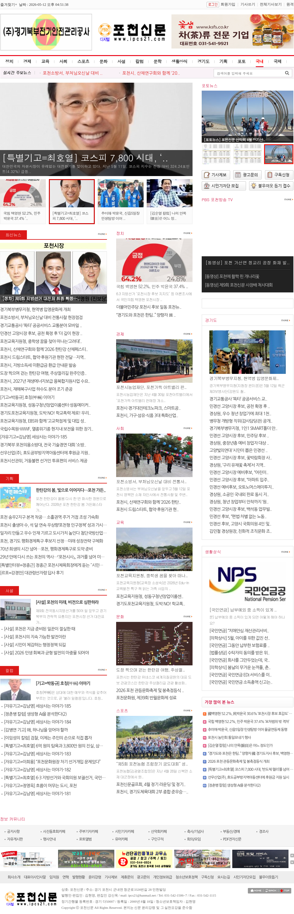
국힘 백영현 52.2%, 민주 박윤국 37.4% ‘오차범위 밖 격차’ (248, 722)
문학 (157, 61)
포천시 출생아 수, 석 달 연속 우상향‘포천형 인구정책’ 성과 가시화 (53, 525)
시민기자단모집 (244, 877)
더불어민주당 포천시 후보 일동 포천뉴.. (148, 307)
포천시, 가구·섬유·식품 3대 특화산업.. (147, 415)
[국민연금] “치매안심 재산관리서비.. (239, 631)
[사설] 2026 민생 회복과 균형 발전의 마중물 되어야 (45, 653)
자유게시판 (15, 839)
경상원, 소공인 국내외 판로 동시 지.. (239, 494)
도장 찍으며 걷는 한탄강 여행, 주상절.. (150, 670)
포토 (241, 61)
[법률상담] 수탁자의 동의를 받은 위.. (239, 653)
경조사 (263, 831)
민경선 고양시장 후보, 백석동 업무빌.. (240, 509)
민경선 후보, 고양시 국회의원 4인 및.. (240, 524)
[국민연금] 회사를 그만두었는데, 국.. (239, 660)
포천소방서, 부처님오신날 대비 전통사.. (151, 481)
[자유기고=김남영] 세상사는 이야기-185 (33, 437)
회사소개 (14, 877)
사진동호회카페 (54, 831)
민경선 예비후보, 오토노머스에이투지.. (241, 487)
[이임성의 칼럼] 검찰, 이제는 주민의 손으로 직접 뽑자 (47, 738)
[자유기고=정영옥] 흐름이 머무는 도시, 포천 (39, 786)
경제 (27, 61)
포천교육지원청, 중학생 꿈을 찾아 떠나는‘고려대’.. (41, 341)
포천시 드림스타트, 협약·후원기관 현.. (147, 509)
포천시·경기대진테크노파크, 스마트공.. (148, 408)
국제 (277, 61)
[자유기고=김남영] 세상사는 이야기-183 (36, 754)
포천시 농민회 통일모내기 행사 (229, 737)
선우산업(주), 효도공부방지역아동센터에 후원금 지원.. (45, 453)
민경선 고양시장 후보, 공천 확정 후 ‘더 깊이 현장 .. (41, 333)
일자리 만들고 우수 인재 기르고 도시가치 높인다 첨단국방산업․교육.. (57, 533)
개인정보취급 (162, 877)
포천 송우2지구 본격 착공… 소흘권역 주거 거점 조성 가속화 (49, 517)
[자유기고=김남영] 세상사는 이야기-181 (36, 794)
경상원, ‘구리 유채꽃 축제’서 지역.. (237, 465)
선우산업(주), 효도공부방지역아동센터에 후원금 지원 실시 (248, 777)
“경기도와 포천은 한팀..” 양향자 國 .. (145, 315)
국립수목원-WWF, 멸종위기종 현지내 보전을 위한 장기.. (46, 429)
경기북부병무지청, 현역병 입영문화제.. (243, 378)
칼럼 (139, 61)
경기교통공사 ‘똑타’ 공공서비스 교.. (238, 399)
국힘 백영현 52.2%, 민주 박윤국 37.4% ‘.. (21, 215)
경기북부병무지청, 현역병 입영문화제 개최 (36, 309)
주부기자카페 (88, 831)
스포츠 (83, 61)
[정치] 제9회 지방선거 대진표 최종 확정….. (40, 298)
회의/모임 (194, 839)
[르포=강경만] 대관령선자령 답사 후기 (31, 573)
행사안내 (49, 839)
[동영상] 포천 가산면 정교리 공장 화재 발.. (247, 262)
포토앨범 (85, 839)
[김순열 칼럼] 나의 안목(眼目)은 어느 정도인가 (240, 745)
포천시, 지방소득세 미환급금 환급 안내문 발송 (38, 365)
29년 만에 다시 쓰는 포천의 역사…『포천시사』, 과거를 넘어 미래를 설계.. (59, 557)
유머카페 (121, 839)
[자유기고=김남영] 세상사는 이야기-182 (36, 770)
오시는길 (223, 877)
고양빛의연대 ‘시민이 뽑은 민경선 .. (238, 450)
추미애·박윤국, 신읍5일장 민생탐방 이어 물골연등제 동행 (247, 730)
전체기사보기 (271, 4)
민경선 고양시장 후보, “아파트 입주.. (239, 480)
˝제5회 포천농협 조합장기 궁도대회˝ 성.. (152, 764)
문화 (103, 61)
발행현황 (78, 877)
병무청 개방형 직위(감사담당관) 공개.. (240, 421)
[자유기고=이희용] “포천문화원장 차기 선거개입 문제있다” (51, 762)
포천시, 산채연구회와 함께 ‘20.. (151, 73)
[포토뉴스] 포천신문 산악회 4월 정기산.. (234, 139)
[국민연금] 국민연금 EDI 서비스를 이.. (240, 675)
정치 (9, 61)
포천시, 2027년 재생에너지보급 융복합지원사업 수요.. (45, 381)
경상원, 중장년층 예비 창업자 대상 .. (239, 443)
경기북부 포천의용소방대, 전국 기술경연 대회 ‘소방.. (43, 445)
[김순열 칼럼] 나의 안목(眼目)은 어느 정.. (168, 215)
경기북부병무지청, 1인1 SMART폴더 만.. (243, 428)
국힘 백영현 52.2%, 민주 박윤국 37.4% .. (152, 286)
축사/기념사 (195, 831)
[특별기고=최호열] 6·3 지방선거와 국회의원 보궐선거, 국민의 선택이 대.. (63, 778)
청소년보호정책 (186, 877)
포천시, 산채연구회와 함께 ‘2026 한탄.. (148, 502)
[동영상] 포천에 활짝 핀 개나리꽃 (232, 276)
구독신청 (207, 877)
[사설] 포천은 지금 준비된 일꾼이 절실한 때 (38, 629)
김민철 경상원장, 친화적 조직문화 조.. (240, 531)
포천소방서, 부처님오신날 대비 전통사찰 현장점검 (41, 317)
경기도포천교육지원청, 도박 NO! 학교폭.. (150, 604)
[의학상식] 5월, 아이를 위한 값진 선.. (239, 638)
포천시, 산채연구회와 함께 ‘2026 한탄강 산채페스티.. (44, 349)
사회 (63, 61)
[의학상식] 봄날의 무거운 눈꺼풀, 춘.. (239, 667)
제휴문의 (127, 877)
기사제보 (111, 877)
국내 (259, 61)
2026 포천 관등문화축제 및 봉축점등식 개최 (238, 761)
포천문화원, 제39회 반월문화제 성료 (146, 698)
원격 (290, 4)
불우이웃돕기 (268, 877)
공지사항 (13, 831)
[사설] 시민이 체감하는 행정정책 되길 (34, 645)
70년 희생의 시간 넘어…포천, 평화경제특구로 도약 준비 (46, 549)
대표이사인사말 (35, 877)
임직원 (54, 877)
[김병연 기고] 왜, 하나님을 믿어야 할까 (35, 730)
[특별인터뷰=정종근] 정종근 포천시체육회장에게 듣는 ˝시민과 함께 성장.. (61, 565)
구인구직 (157, 839)
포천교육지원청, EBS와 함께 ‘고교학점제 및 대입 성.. (43, 421)
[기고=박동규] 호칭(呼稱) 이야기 (27, 397)
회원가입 (228, 4)
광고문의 (143, 877)
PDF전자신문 (232, 839)
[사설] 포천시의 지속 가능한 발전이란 (34, 637)
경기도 (203, 61)
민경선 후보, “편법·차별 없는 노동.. (237, 516)
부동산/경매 (231, 831)
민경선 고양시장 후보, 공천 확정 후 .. (239, 406)
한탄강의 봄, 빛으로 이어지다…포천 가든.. (70, 490)
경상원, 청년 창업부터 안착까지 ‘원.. (238, 502)
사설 (121, 61)
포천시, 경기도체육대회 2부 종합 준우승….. (152, 792)
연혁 (65, 877)
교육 (45, 61)
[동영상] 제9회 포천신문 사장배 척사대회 (239, 285)
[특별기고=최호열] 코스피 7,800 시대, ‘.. (85, 157)
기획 (223, 61)
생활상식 (179, 61)
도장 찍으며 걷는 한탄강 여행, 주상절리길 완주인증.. (43, 373)
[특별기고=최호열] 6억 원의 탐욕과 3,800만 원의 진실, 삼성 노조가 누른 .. (64, 746)
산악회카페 (159, 831)
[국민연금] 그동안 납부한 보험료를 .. (239, 645)
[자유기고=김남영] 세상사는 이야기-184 (36, 722)
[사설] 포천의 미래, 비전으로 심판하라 (67, 602)
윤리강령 (94, 877)
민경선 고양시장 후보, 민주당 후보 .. (239, 436)
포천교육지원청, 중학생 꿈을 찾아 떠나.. (152, 575)
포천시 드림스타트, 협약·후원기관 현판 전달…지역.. (43, 357)
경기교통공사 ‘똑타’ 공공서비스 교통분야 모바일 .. (41, 325)
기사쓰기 (248, 4)
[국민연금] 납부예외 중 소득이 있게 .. (243, 610)
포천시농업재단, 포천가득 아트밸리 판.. (151, 387)
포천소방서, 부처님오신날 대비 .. (73, 73)
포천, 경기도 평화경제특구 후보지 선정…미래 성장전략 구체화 (51, 541)
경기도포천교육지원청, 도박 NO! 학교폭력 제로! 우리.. (45, 413)
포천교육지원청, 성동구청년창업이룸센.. (149, 596)
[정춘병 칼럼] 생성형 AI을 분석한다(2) (34, 714)
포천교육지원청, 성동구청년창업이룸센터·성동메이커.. (45, 405)
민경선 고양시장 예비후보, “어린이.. (238, 472)
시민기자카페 (124, 831)
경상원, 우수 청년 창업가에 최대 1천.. (240, 414)
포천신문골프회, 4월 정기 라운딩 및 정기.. (150, 784)
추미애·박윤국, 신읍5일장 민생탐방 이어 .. (120, 215)
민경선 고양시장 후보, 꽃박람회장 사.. (240, 458)
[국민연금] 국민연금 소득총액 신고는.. (240, 682)
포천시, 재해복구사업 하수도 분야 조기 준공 (36, 389)
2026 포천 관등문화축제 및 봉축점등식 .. (150, 690)
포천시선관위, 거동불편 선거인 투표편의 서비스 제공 (43, 461)
